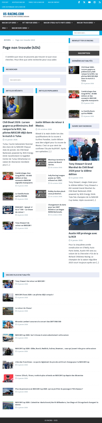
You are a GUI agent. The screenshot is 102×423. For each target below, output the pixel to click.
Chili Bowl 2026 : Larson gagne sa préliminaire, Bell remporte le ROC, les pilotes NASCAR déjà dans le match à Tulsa (18, 129)
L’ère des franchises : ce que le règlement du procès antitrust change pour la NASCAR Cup (52, 362)
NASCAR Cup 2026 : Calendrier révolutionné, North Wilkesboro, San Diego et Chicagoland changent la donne (56, 403)
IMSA (4, 28)
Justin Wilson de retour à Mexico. (50, 124)
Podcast (5, 2)
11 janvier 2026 (77, 178)
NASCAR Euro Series (19, 28)
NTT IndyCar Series (29, 23)
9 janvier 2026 (77, 240)
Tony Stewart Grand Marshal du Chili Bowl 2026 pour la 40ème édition (81, 169)
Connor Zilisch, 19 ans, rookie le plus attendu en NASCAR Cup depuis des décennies (49, 375)
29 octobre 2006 (45, 129)
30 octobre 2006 (56, 167)
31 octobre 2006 (56, 215)
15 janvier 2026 (11, 140)
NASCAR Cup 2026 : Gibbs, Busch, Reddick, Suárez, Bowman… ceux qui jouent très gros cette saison (55, 348)
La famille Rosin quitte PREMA (22, 194)
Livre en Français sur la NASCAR (13, 7)
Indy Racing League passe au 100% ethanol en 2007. (56, 177)
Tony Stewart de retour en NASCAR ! (23, 224)
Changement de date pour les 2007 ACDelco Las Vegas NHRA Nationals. (57, 208)
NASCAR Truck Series (85, 23)
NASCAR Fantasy (53, 2)
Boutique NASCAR (18, 2)
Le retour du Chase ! (23, 308)
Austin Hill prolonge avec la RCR (83, 235)
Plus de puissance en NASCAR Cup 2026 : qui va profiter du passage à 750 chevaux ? (49, 389)
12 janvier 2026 (22, 311)
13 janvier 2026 (22, 228)
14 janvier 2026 (22, 199)
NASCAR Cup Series (9, 23)
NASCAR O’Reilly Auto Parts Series (57, 23)
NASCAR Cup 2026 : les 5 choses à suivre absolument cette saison (42, 335)
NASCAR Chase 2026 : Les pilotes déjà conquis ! (34, 294)
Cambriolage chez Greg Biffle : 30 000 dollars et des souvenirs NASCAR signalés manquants (24, 178)
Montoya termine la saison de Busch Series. (56, 162)
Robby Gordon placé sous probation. (56, 192)
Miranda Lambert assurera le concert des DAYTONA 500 (38, 321)
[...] (8, 165)
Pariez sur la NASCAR (36, 2)
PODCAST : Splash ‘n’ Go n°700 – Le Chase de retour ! (24, 209)
